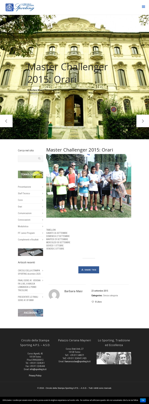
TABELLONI (51, 230)
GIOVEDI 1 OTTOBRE (55, 245)
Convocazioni (24, 220)
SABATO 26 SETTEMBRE (56, 233)
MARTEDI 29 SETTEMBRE (57, 239)
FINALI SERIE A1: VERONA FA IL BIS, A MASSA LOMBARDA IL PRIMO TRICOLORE (29, 285)
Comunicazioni (24, 213)
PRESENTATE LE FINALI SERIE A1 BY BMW (28, 298)
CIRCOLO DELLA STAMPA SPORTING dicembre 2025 (29, 272)
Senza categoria (52, 90)
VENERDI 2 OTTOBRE (55, 248)
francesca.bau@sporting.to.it (77, 361)
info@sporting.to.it (38, 369)
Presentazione (24, 187)
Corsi (20, 200)
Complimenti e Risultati (28, 239)
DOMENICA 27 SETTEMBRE (58, 236)
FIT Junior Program (26, 233)
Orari (20, 206)
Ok (143, 400)
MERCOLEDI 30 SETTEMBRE (58, 242)
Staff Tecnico (24, 193)
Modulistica (23, 226)
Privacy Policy (35, 375)
